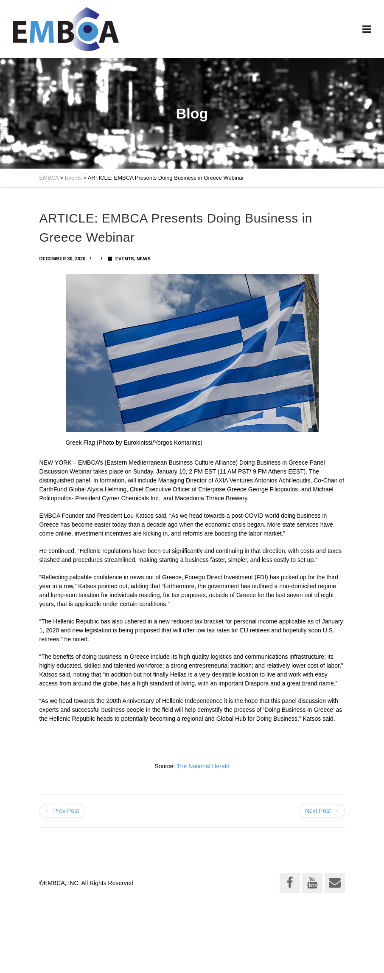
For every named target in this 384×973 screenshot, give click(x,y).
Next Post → (322, 810)
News (144, 258)
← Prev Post (62, 810)
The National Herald (203, 766)
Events (73, 178)
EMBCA (49, 178)
